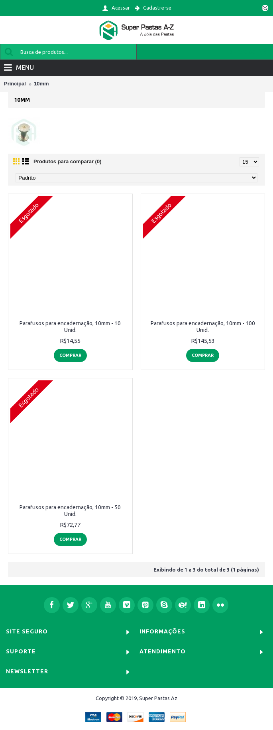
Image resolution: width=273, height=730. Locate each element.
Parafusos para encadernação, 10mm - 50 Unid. (70, 510)
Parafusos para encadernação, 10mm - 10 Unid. (70, 326)
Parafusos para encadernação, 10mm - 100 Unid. (203, 326)
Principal (15, 84)
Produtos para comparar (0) (67, 161)
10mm (41, 84)
